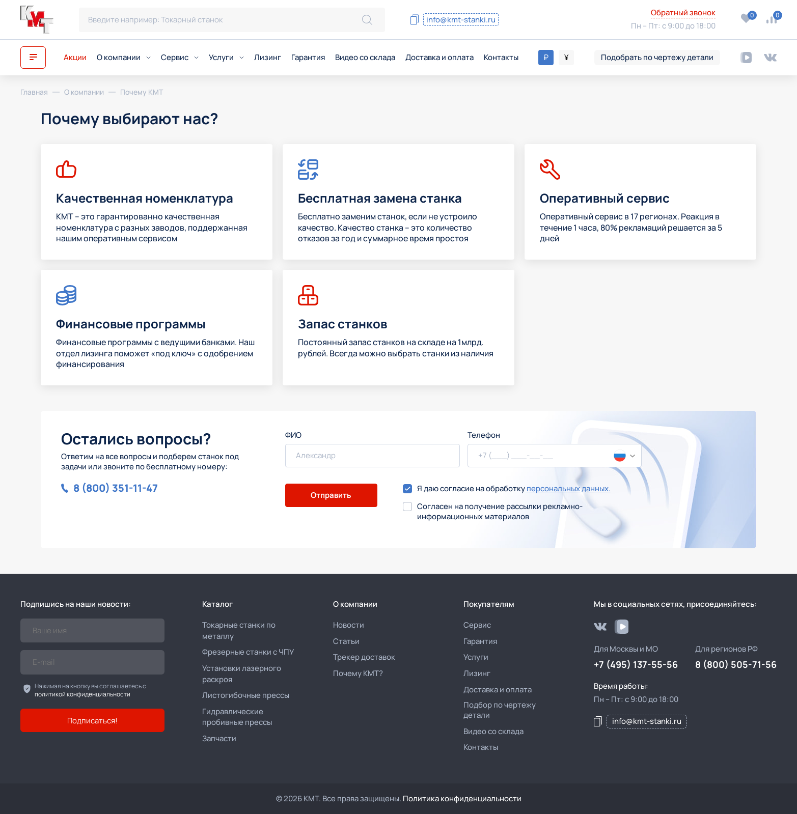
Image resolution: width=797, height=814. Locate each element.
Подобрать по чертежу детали (657, 57)
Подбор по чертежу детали (499, 710)
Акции (75, 57)
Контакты (501, 57)
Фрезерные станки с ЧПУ (248, 652)
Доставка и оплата (439, 57)
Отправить (331, 495)
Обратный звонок (683, 13)
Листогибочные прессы (245, 695)
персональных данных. (569, 488)
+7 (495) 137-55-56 (571, 27)
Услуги (226, 57)
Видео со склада (365, 57)
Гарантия (308, 57)
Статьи (346, 641)
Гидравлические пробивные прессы (237, 717)
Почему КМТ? (358, 673)
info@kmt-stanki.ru (461, 19)
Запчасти (219, 738)
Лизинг (267, 57)
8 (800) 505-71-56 (566, 13)
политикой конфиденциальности (82, 694)
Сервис (180, 57)
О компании (124, 57)
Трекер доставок (364, 657)
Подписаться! (92, 720)
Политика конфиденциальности (462, 798)
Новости (348, 625)
